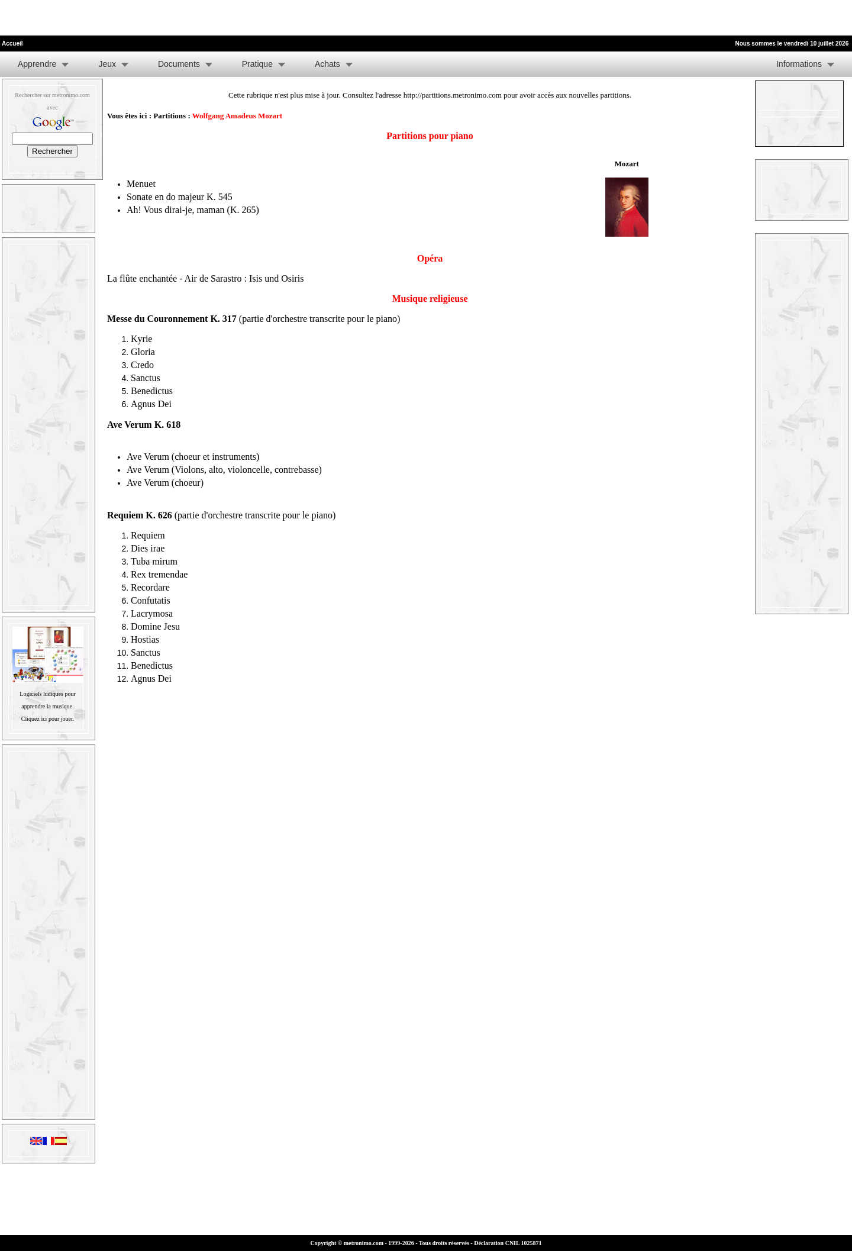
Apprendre (37, 64)
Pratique (257, 64)
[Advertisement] (138, 18)
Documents (179, 64)
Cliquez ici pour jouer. (47, 718)
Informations (799, 64)
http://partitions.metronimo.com (453, 95)
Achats (327, 64)
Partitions (169, 115)
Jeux (107, 64)
